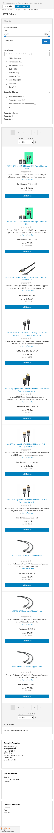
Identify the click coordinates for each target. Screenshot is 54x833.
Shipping (7, 808)
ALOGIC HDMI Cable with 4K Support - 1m (27, 611)
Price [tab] (6, 31)
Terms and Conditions (11, 779)
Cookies (7, 781)
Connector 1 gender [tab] (11, 113)
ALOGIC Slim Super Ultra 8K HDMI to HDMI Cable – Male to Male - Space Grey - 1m (27, 445)
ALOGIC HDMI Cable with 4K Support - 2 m (27, 555)
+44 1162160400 (9, 751)
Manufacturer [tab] (8, 50)
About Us (7, 777)
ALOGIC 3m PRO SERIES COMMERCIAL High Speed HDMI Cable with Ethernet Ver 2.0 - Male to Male (27, 334)
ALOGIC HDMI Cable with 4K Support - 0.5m (27, 666)
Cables (24, 9)
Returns (6, 810)
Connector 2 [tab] (8, 116)
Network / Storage (14, 9)
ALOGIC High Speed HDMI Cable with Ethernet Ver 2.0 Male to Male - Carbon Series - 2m (27, 389)
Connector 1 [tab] (8, 119)
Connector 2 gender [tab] (11, 92)
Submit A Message (10, 746)
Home (4, 9)
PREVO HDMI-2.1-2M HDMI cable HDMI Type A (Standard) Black (27, 222)
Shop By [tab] (7, 21)
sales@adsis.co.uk (10, 748)
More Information (28, 179)
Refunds (7, 812)
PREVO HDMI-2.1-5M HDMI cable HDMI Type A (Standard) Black (27, 167)
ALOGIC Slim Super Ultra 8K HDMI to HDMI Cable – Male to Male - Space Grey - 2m (27, 501)
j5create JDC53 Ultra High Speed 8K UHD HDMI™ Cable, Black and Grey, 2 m (27, 278)
